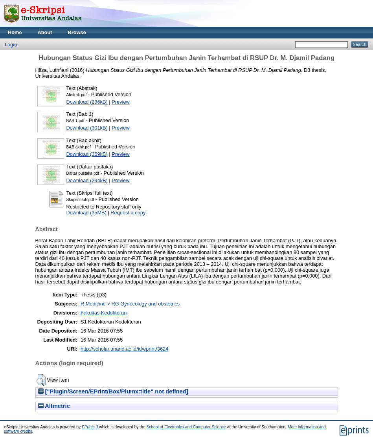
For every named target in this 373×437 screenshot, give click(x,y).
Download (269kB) (87, 154)
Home (15, 32)
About (45, 32)
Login (11, 45)
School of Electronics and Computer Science (186, 427)
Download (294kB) (87, 180)
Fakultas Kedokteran (104, 313)
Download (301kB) (87, 128)
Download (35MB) (86, 213)
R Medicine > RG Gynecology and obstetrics (130, 304)
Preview (121, 102)
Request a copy (127, 213)
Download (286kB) (87, 102)
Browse (77, 32)
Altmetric (54, 406)
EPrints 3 (90, 427)
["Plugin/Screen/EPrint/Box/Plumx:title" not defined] (113, 391)
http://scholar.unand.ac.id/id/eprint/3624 (124, 349)
